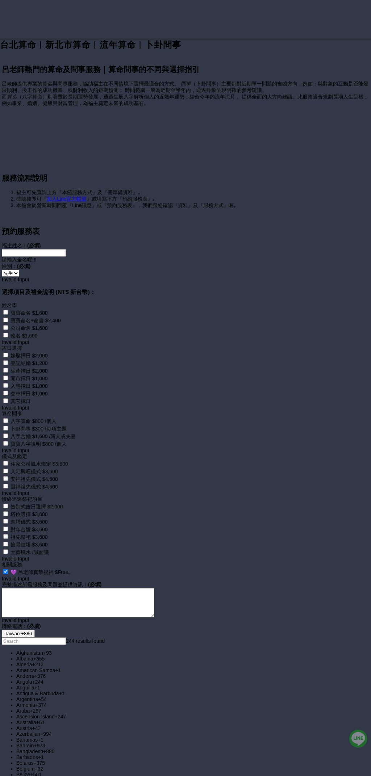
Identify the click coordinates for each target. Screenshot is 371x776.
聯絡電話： (21, 611)
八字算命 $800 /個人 (34, 406)
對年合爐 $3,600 (29, 514)
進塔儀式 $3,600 (29, 506)
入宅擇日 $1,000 (29, 371)
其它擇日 (21, 386)
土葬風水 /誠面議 (30, 537)
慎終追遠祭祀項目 (22, 484)
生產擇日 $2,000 (29, 355)
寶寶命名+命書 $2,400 (36, 305)
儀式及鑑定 (14, 441)
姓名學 (9, 290)
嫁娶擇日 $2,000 (29, 340)
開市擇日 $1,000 (29, 363)
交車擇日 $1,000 (29, 378)
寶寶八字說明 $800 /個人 (39, 429)
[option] (192, 638)
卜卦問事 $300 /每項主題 (39, 413)
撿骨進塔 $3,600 (29, 529)
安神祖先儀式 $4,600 (34, 464)
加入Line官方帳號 (67, 183)
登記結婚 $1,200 (29, 348)
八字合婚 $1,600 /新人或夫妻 (43, 421)
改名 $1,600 (24, 320)
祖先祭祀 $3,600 (29, 522)
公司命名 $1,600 (29, 313)
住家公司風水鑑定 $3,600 (39, 449)
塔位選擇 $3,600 (29, 499)
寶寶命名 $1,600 (29, 298)
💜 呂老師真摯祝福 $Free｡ (41, 557)
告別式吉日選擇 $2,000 (37, 491)
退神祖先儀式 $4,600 (34, 471)
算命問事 (12, 398)
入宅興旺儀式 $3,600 (34, 456)
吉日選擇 (12, 333)
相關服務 (12, 549)
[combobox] (18, 618)
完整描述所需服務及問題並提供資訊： (51, 569)
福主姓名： (21, 230)
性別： (16, 251)
